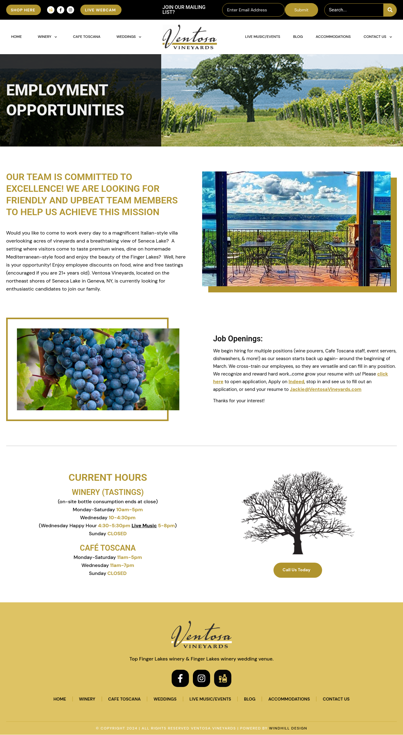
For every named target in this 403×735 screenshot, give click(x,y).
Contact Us (378, 37)
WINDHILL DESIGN (288, 728)
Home (16, 36)
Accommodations (333, 36)
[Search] (390, 10)
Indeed (296, 382)
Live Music (144, 525)
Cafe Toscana (86, 36)
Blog (298, 36)
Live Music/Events (262, 36)
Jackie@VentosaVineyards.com (325, 389)
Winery (47, 37)
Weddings (128, 37)
